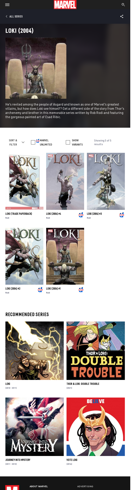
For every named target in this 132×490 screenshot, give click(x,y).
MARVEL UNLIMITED (46, 142)
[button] (6, 4)
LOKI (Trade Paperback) (18, 213)
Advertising (85, 486)
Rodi (7, 217)
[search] (123, 5)
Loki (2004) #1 (53, 288)
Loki (7, 384)
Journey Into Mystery (17, 460)
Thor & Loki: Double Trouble (83, 384)
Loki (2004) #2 (12, 288)
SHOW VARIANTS (77, 142)
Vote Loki (72, 460)
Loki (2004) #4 (53, 213)
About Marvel (39, 486)
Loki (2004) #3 (94, 213)
